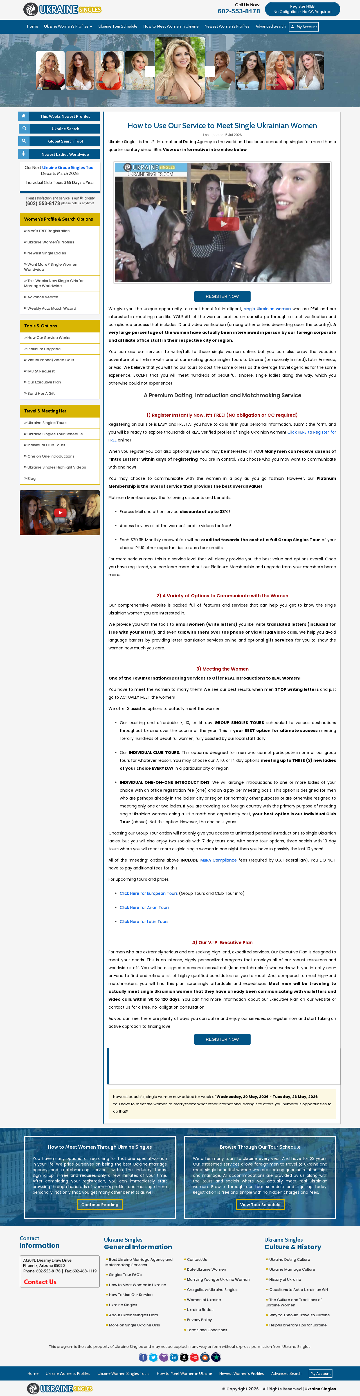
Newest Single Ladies (45, 253)
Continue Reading (99, 1205)
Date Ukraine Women (204, 1268)
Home (32, 26)
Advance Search (41, 297)
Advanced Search (271, 26)
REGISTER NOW (222, 296)
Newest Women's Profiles (227, 26)
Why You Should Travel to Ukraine (298, 1314)
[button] (302, 8)
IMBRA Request (39, 371)
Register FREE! (303, 9)
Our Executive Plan (42, 382)
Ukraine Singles (121, 1304)
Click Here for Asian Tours (145, 907)
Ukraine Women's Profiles (49, 242)
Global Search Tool (51, 141)
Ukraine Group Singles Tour (68, 167)
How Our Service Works (47, 337)
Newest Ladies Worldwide (54, 154)
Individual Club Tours (44, 445)
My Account (304, 26)
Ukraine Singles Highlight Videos (55, 467)
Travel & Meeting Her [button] (45, 411)
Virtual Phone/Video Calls (49, 360)
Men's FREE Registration (47, 231)
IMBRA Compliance (218, 860)
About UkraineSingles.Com (131, 1314)
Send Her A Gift (39, 393)
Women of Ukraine (202, 1299)
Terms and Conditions (205, 1329)
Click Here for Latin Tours (144, 921)
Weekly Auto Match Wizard (50, 308)
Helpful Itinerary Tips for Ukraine (296, 1324)
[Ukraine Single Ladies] (50, 70)
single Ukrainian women (267, 309)
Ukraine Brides (198, 1309)
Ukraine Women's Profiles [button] (68, 26)
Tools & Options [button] (40, 326)
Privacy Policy (197, 1319)
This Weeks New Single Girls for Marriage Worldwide (54, 283)
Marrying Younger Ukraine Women (216, 1278)
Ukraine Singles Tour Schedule (53, 434)
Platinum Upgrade (42, 349)
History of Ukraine (283, 1278)
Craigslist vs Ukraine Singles (210, 1289)
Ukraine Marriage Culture (290, 1268)
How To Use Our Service (129, 1294)
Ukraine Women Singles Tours (124, 1373)
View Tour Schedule (260, 1205)
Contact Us (195, 1258)
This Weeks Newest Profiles (55, 116)
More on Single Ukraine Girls (132, 1324)
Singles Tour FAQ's (123, 1274)
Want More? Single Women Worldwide (50, 267)
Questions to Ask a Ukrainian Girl (297, 1289)
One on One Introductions (49, 456)
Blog (30, 478)
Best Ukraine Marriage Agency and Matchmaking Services (139, 1261)
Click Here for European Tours (149, 893)
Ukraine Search (49, 129)
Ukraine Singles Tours (45, 422)
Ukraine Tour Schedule (117, 26)
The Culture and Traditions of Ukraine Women (294, 1302)
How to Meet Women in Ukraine (171, 26)
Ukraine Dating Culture (288, 1258)
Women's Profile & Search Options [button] (58, 219)
